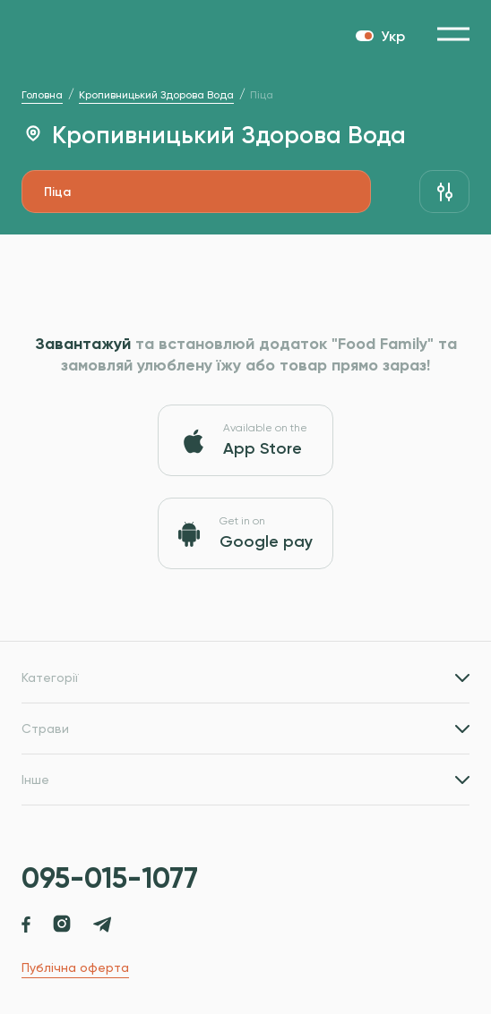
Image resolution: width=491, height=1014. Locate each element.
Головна (42, 95)
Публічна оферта (75, 967)
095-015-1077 (110, 878)
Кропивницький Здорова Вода (156, 95)
